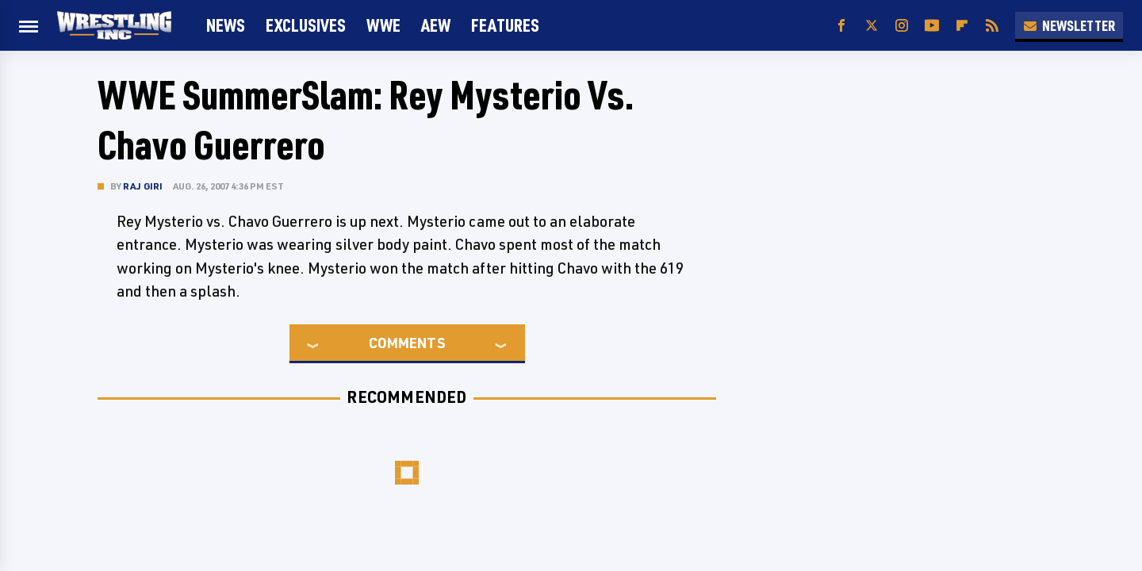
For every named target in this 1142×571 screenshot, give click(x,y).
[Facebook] (841, 26)
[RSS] (992, 26)
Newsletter (1069, 25)
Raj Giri (143, 186)
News (225, 25)
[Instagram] (902, 26)
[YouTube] (932, 26)
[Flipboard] (962, 26)
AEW (435, 25)
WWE (383, 25)
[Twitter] (871, 26)
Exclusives (306, 25)
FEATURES (505, 25)
